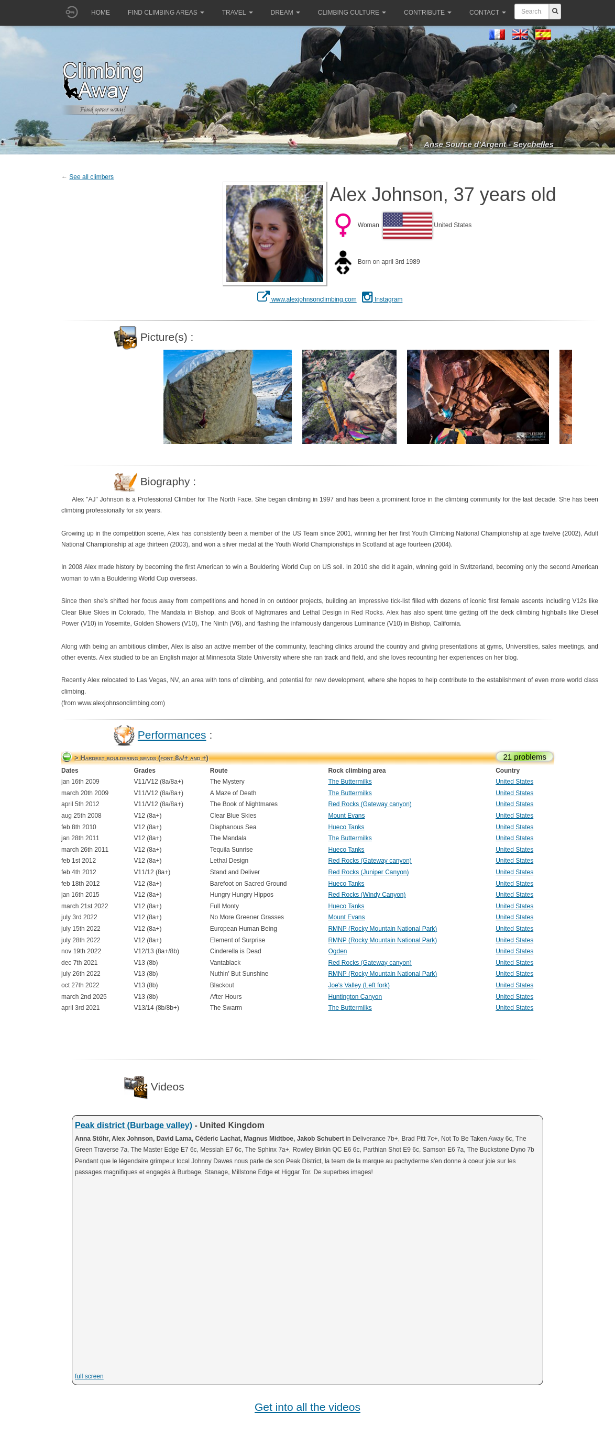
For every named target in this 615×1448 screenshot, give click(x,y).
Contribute (428, 12)
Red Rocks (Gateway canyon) (369, 804)
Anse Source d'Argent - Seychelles (489, 144)
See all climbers (91, 177)
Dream (285, 12)
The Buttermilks (349, 781)
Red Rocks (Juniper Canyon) (368, 872)
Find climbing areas (166, 12)
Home (100, 12)
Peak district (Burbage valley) (133, 1125)
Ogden (337, 951)
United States (514, 781)
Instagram (382, 299)
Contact (487, 12)
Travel (237, 12)
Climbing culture (352, 12)
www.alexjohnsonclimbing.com (307, 299)
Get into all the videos (307, 1407)
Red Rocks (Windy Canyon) (366, 894)
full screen (89, 1376)
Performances (172, 735)
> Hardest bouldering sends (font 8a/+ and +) (141, 758)
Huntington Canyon (355, 996)
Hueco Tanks (346, 827)
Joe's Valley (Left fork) (358, 985)
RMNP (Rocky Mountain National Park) (382, 928)
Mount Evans (346, 815)
